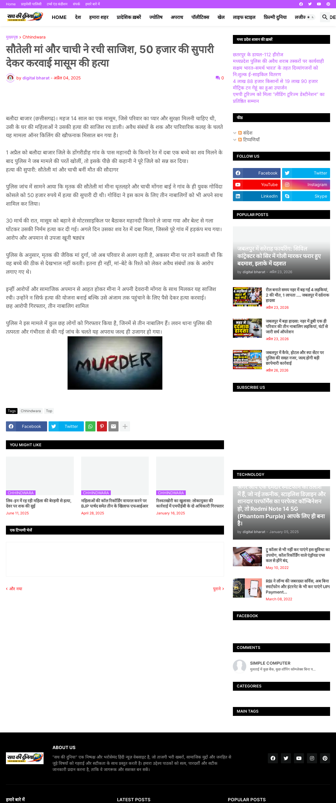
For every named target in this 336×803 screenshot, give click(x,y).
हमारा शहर (98, 17)
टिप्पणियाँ (249, 140)
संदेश (245, 133)
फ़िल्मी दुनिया (275, 17)
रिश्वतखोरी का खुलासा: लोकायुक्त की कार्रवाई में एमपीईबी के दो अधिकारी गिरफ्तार (190, 503)
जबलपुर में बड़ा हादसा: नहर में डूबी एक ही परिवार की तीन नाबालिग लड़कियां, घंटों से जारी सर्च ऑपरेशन (297, 326)
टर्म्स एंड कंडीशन (57, 4)
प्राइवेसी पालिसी (31, 4)
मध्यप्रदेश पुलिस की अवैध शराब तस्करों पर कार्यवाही (278, 61)
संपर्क (76, 4)
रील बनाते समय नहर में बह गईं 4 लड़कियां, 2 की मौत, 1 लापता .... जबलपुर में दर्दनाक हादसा (297, 295)
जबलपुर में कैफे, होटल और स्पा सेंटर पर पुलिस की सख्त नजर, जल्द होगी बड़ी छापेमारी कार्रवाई (295, 358)
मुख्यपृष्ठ (12, 37)
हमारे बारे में (92, 4)
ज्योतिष (155, 17)
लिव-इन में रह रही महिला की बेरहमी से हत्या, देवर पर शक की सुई (38, 503)
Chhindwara (34, 37)
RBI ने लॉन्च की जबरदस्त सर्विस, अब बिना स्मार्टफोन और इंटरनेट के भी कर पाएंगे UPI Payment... (298, 586)
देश (78, 17)
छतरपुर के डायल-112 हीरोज (258, 54)
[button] (310, 17)
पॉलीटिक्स (200, 17)
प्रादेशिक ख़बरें (129, 17)
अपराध (177, 17)
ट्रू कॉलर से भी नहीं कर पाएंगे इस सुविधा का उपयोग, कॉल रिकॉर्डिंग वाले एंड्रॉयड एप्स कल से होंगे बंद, (298, 555)
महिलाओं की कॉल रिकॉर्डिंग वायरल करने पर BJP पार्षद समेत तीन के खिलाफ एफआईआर (114, 503)
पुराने (217, 588)
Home (11, 4)
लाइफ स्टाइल (244, 17)
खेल (221, 17)
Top (49, 411)
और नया (15, 588)
